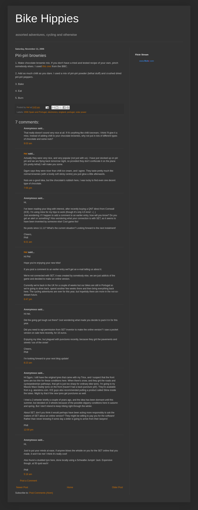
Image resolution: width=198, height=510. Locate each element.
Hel (25, 153)
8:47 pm (28, 299)
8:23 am (28, 362)
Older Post (117, 487)
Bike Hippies (47, 18)
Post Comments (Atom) (41, 493)
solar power (81, 112)
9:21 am (28, 242)
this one (46, 66)
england (62, 112)
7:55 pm (28, 188)
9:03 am (28, 143)
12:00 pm (28, 429)
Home (70, 487)
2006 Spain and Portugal (35, 112)
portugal (71, 112)
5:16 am (28, 474)
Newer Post (22, 487)
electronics (53, 112)
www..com (146, 61)
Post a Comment (28, 480)
